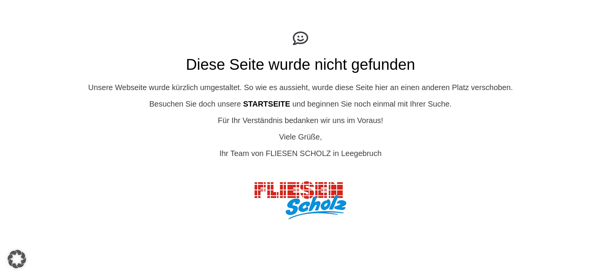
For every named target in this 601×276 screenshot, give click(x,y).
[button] (17, 259)
